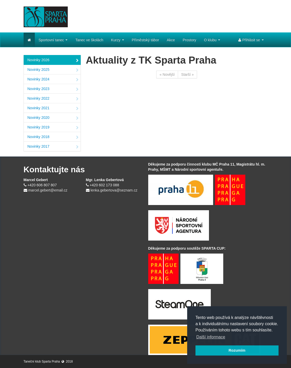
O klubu (212, 40)
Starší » (187, 74)
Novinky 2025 (53, 70)
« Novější (167, 74)
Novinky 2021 (53, 108)
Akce (171, 40)
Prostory (189, 40)
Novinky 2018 (53, 137)
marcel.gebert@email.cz (47, 190)
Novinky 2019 (53, 127)
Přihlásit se (250, 40)
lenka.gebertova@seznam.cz (113, 190)
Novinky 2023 (53, 89)
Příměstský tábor (145, 40)
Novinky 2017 (53, 146)
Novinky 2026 (53, 60)
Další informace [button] (210, 337)
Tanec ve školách (89, 40)
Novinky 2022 (53, 98)
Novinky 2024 (53, 79)
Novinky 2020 (53, 118)
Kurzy (117, 40)
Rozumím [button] (237, 350)
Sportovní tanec (53, 40)
